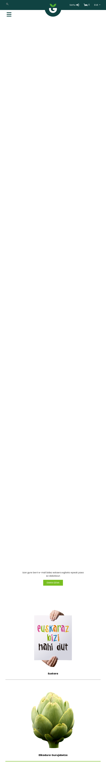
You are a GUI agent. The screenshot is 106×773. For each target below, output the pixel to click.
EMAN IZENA (53, 582)
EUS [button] (96, 5)
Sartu (74, 5)
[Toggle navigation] (7, 14)
